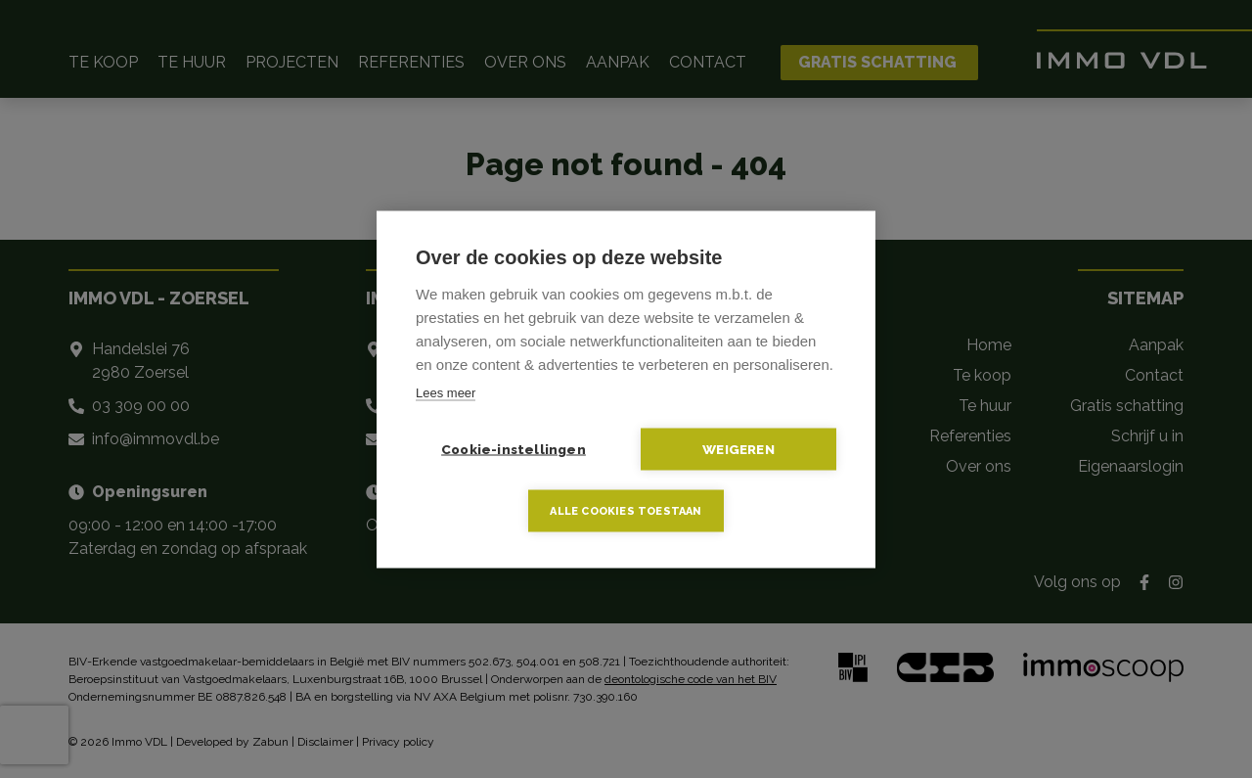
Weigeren (738, 448)
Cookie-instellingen (513, 448)
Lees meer (445, 392)
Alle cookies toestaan (625, 510)
